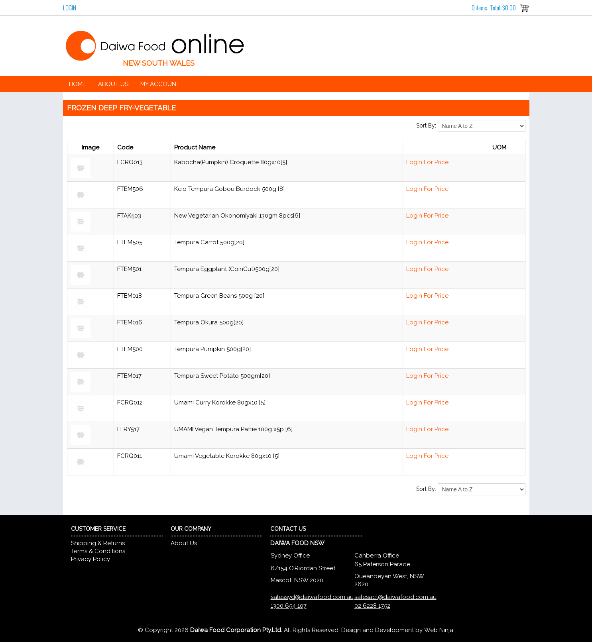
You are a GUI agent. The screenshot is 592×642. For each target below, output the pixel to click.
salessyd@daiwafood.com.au (312, 597)
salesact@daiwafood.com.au (395, 597)
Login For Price (427, 162)
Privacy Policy (90, 559)
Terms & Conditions (98, 551)
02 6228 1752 (372, 605)
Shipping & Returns (98, 543)
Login (69, 8)
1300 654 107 (289, 605)
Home (77, 84)
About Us (113, 84)
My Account (160, 84)
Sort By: (426, 125)
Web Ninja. (439, 630)
